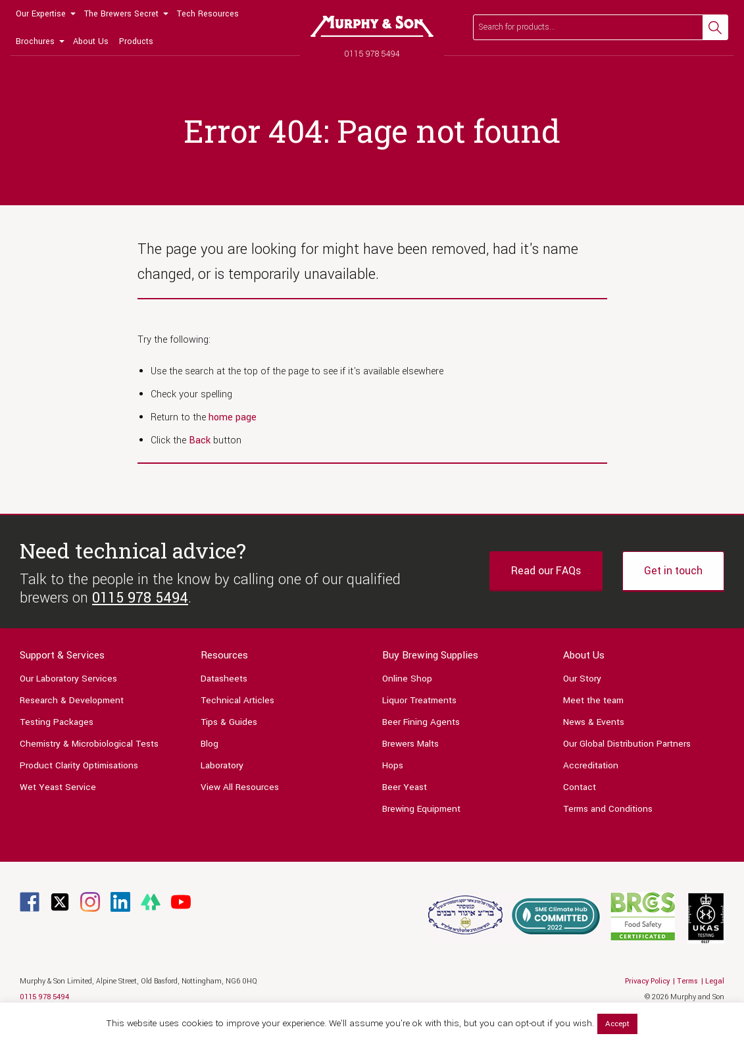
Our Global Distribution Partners (627, 743)
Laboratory (222, 765)
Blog (209, 743)
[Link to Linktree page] (151, 901)
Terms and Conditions (608, 809)
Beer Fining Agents (421, 722)
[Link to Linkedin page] (120, 901)
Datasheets (224, 678)
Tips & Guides (229, 722)
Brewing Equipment (421, 809)
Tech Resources (208, 14)
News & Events (593, 722)
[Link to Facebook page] (29, 901)
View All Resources (240, 787)
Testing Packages (56, 722)
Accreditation (590, 765)
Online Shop (407, 678)
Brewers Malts (410, 743)
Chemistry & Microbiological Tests (89, 743)
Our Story (582, 678)
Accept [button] (617, 1024)
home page (233, 417)
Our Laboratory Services (68, 678)
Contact (579, 787)
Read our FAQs (546, 570)
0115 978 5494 (372, 53)
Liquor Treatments (419, 700)
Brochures (35, 41)
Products (136, 41)
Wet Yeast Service (58, 787)
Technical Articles (237, 700)
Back (200, 440)
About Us (91, 41)
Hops (392, 765)
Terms (687, 981)
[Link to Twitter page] (60, 901)
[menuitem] (45, 14)
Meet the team (593, 700)
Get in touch (673, 570)
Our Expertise (41, 14)
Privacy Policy (647, 981)
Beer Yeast (404, 787)
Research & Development (72, 700)
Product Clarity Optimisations (79, 765)
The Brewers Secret (121, 14)
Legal (714, 981)
